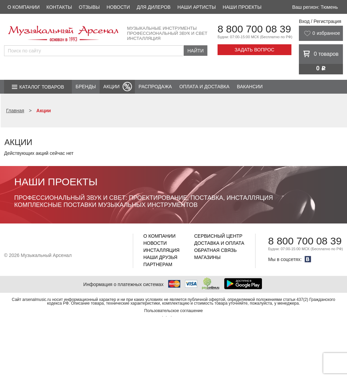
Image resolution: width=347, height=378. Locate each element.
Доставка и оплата (219, 243)
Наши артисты (196, 7)
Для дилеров (153, 7)
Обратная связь (215, 250)
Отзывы (89, 7)
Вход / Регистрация (320, 21)
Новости (118, 7)
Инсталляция (161, 250)
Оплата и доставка (204, 86)
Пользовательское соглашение (173, 310)
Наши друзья (160, 257)
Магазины (207, 257)
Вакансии (250, 86)
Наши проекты (242, 7)
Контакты (59, 7)
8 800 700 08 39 (254, 28)
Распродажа (155, 86)
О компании (23, 7)
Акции (111, 86)
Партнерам (157, 264)
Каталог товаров (41, 87)
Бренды (86, 86)
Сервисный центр (218, 236)
